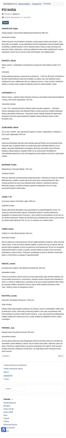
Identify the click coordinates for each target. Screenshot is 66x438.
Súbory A (16, 14)
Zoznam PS (8, 376)
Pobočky (8, 399)
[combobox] (14, 388)
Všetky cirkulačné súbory (13, 369)
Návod (6, 372)
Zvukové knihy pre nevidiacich (15, 365)
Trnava (5, 22)
